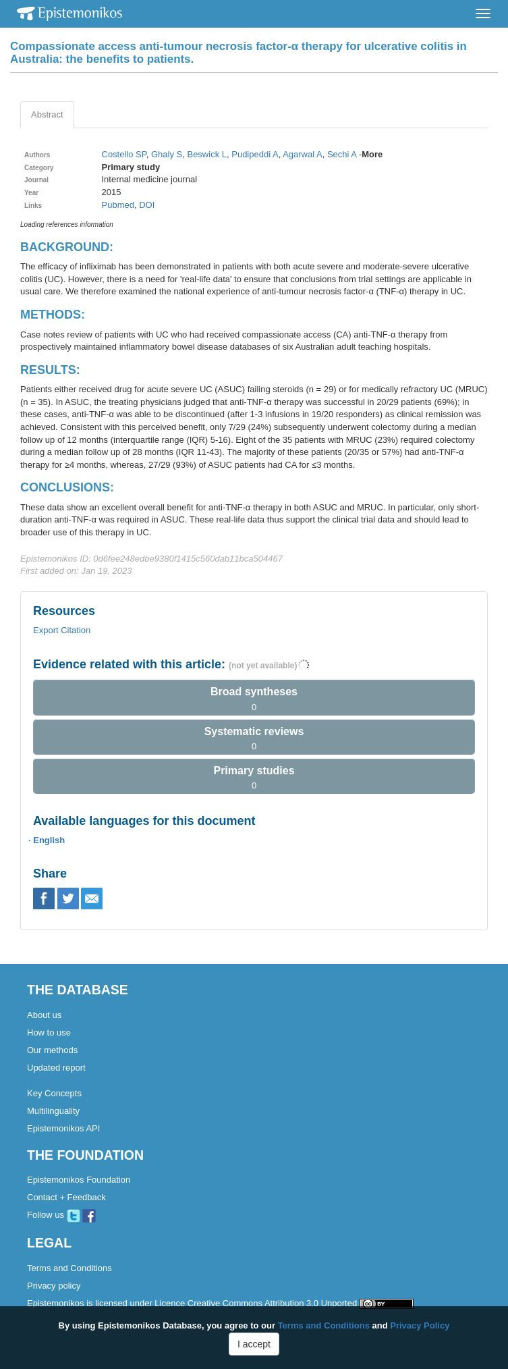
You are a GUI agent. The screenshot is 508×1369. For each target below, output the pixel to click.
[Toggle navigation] (483, 13)
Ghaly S (166, 154)
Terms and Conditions (69, 1268)
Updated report (56, 1068)
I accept (254, 1344)
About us (44, 1015)
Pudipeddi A (254, 154)
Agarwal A (302, 154)
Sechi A (341, 154)
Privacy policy (53, 1286)
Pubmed (118, 205)
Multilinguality (53, 1111)
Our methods (52, 1050)
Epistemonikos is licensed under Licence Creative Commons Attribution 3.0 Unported (220, 1303)
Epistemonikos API (63, 1128)
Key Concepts (54, 1093)
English (49, 840)
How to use (49, 1032)
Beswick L (207, 154)
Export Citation (61, 630)
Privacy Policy (419, 1325)
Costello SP (124, 154)
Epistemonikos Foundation (78, 1180)
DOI (146, 205)
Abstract (47, 114)
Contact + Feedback (66, 1197)
